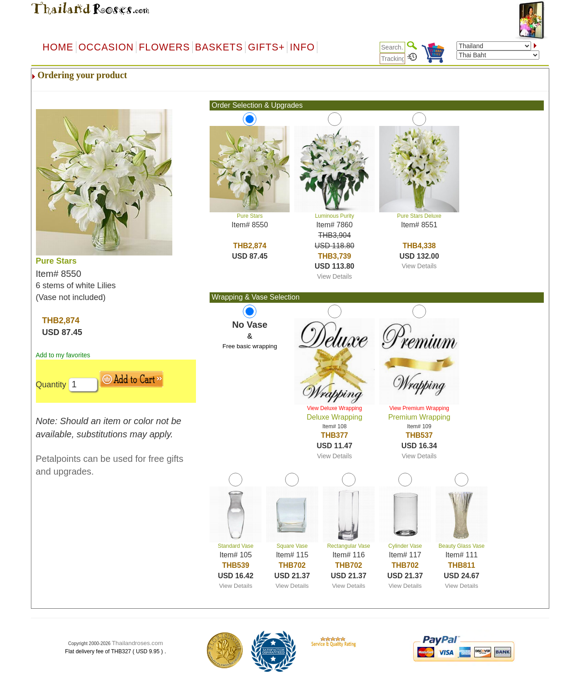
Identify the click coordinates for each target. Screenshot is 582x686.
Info (302, 47)
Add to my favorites (63, 355)
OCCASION (106, 47)
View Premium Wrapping (419, 408)
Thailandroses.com (137, 643)
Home (58, 47)
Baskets (219, 47)
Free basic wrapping (249, 346)
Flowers (164, 47)
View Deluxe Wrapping (334, 408)
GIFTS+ (266, 47)
